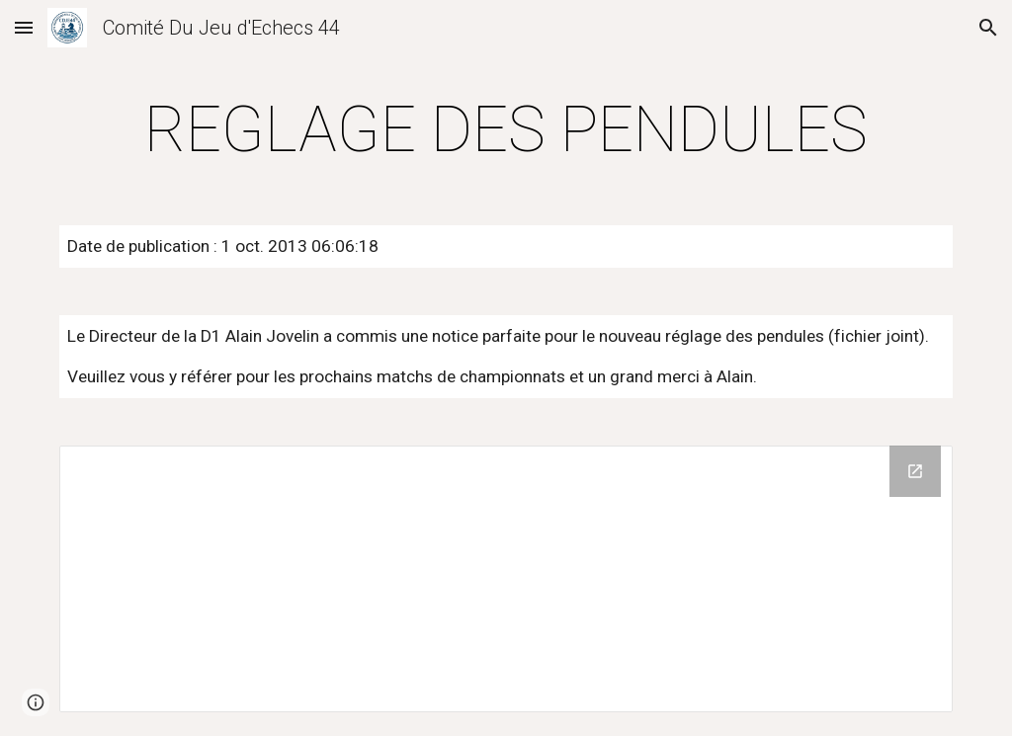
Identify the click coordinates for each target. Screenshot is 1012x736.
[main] (506, 130)
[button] (23, 27)
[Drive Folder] (506, 579)
